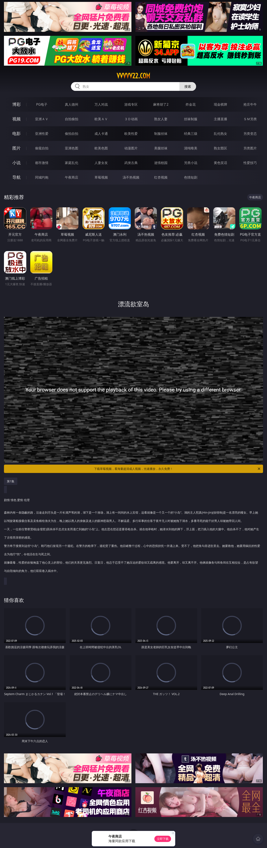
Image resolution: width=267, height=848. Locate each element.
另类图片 (250, 148)
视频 (16, 119)
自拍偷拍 (71, 119)
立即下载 (163, 839)
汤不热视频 (131, 177)
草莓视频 (101, 177)
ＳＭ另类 (250, 119)
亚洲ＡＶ (41, 119)
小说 (16, 162)
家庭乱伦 (71, 162)
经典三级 (190, 133)
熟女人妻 (161, 119)
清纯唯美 (190, 148)
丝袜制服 (190, 119)
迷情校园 (161, 162)
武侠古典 (131, 162)
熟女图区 (220, 148)
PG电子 (41, 104)
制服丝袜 (161, 133)
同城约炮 (41, 177)
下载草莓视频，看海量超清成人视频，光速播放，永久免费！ (177, 468)
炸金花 (191, 104)
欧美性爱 (131, 133)
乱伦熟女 (220, 133)
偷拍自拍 (71, 133)
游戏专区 (131, 104)
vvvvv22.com (133, 76)
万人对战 (101, 104)
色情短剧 (190, 177)
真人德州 (71, 104)
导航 (16, 177)
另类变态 (250, 133)
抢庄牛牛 (250, 104)
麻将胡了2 (160, 104)
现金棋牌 (220, 104)
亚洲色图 (71, 148)
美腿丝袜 (161, 148)
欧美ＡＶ (101, 119)
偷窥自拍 (41, 148)
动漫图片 (131, 148)
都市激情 (41, 162)
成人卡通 (101, 133)
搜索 (187, 86)
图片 (16, 148)
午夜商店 (71, 177)
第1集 (10, 481)
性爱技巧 (250, 162)
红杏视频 (161, 177)
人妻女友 (101, 162)
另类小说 (190, 162)
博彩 (16, 104)
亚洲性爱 (41, 133)
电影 (16, 133)
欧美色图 (101, 148)
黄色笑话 (220, 162)
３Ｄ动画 (131, 119)
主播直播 (220, 119)
